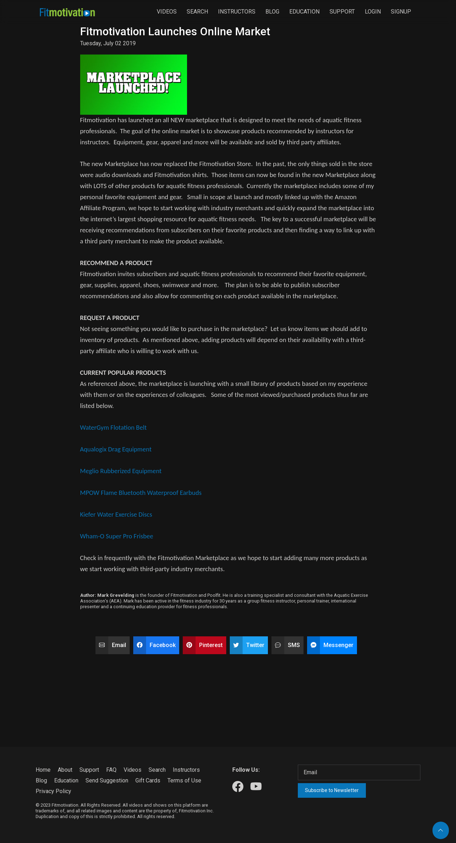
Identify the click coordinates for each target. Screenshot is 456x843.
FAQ (111, 769)
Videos (167, 11)
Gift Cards (147, 780)
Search (197, 11)
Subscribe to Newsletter (332, 790)
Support (342, 11)
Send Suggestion (107, 780)
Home (43, 769)
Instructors (236, 11)
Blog (272, 11)
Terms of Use (184, 780)
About (65, 769)
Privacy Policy (53, 791)
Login (373, 11)
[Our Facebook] (237, 787)
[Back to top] (440, 830)
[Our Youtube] (255, 787)
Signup (401, 11)
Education (304, 11)
